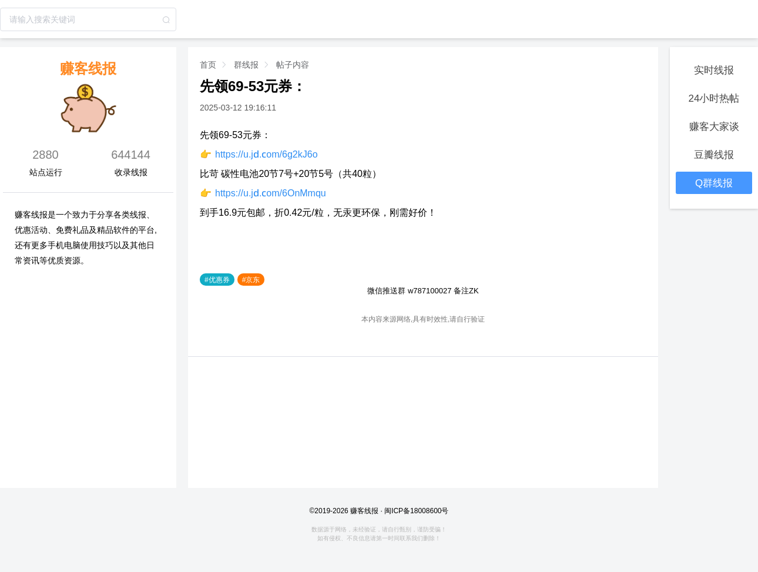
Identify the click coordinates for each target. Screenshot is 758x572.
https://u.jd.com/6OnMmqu (270, 192)
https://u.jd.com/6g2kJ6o (266, 154)
